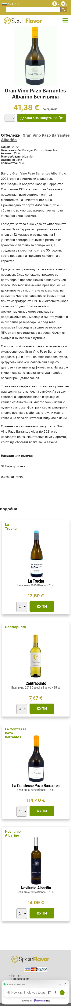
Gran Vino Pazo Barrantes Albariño (37, 173)
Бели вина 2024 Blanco (31, 892)
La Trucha (11, 527)
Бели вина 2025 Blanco (31, 585)
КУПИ (42, 606)
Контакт (16, 975)
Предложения (20, 978)
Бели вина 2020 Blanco (31, 790)
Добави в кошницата (41, 118)
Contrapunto (15, 627)
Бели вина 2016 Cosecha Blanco (31, 687)
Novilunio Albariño (13, 833)
